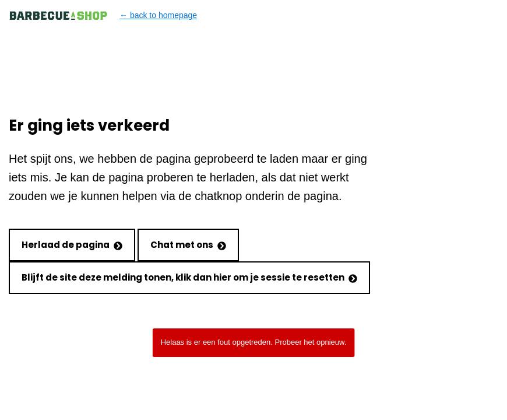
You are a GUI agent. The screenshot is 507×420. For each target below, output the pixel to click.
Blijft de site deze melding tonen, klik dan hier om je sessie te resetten (189, 277)
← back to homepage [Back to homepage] (103, 15)
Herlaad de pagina (72, 245)
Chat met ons (188, 245)
